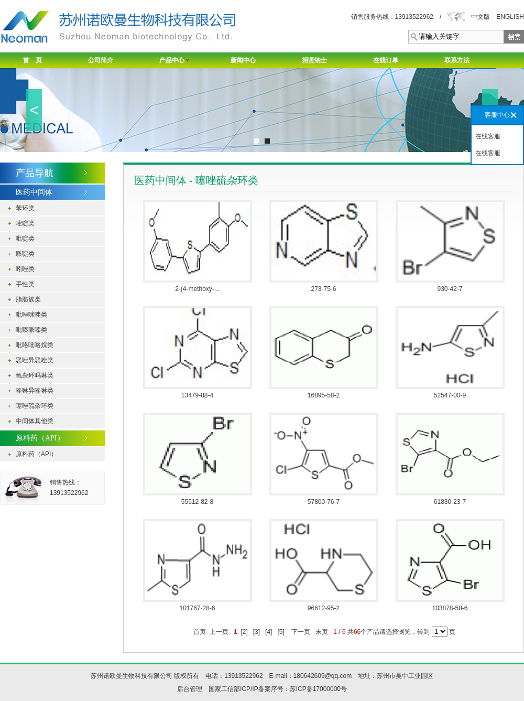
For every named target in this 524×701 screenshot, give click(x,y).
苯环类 (25, 208)
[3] (256, 631)
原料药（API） (36, 454)
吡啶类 (25, 238)
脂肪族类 (28, 299)
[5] (281, 631)
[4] (269, 631)
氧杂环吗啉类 (34, 375)
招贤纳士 (314, 60)
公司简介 (100, 60)
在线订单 (385, 60)
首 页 (32, 60)
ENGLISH (510, 16)
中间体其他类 (34, 421)
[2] (244, 631)
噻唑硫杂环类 (34, 405)
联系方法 (457, 60)
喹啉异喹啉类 (34, 390)
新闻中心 (243, 60)
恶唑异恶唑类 (34, 360)
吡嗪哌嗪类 (31, 329)
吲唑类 (25, 269)
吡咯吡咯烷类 (34, 345)
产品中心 (174, 60)
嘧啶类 (25, 223)
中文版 (480, 16)
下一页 (301, 631)
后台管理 (189, 689)
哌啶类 (25, 253)
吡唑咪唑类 (31, 314)
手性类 (25, 284)
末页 (322, 631)
